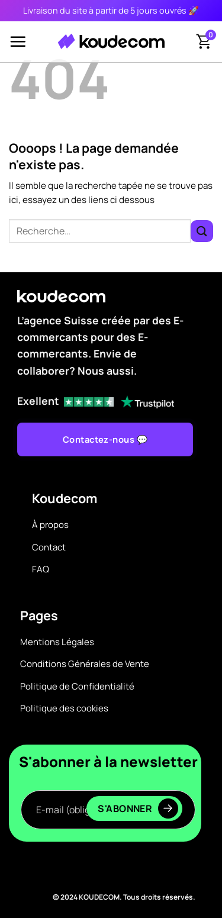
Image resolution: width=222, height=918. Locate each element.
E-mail (108, 778)
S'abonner (138, 808)
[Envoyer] (202, 231)
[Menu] (18, 41)
